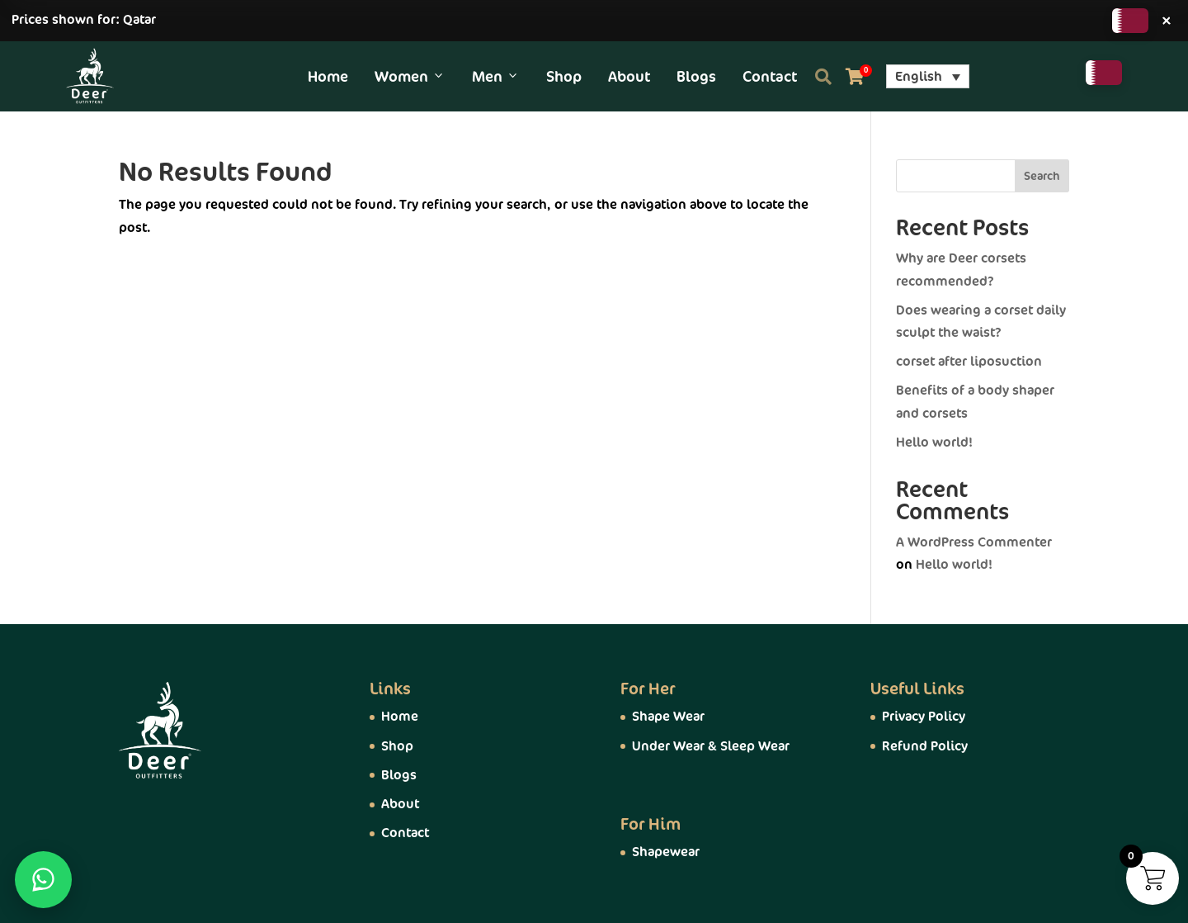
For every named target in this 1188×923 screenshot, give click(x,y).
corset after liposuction (969, 361)
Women (410, 77)
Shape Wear (668, 716)
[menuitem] (927, 76)
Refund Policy (925, 746)
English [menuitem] (918, 77)
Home (328, 77)
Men (496, 77)
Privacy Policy (923, 716)
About (629, 77)
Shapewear (666, 852)
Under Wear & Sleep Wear (711, 746)
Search (1042, 176)
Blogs (696, 77)
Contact (769, 77)
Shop (564, 77)
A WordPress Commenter (974, 542)
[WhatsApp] (43, 879)
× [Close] (1167, 21)
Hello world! (934, 442)
